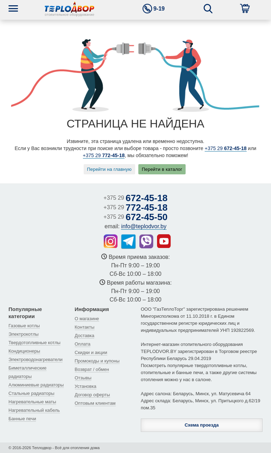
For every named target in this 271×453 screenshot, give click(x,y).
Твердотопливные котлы (34, 342)
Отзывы (83, 377)
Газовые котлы (24, 325)
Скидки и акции (91, 352)
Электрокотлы (23, 334)
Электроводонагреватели (35, 359)
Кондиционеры (24, 351)
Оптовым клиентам (95, 403)
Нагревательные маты (32, 401)
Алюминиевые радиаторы (36, 384)
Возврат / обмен (92, 369)
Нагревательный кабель (34, 410)
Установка (85, 386)
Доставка (85, 335)
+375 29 (226, 148)
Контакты (85, 327)
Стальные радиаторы (31, 393)
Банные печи (22, 418)
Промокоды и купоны (97, 361)
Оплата (83, 344)
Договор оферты (92, 394)
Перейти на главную (109, 169)
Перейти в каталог (162, 169)
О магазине (87, 318)
